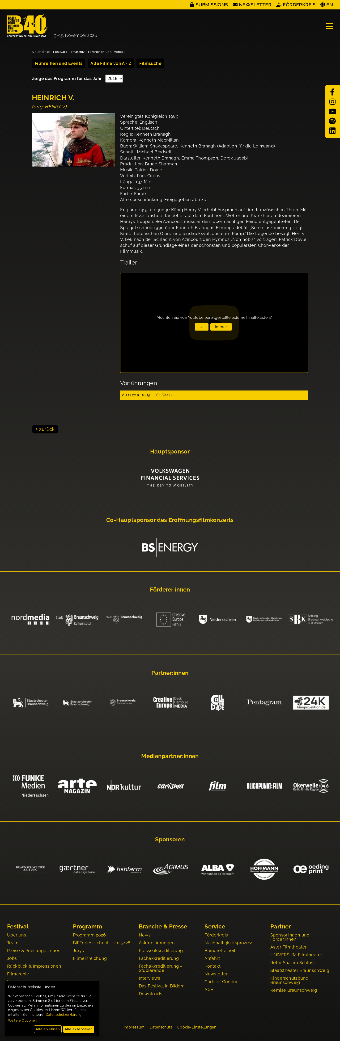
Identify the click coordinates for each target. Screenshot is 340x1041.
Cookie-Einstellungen (196, 1027)
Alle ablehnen (48, 1029)
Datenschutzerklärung (64, 1014)
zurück (47, 429)
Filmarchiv (76, 52)
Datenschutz (161, 1027)
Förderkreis (299, 5)
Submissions (212, 5)
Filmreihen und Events (105, 52)
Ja (202, 327)
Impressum (134, 1027)
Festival (59, 52)
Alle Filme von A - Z (110, 63)
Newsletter (255, 5)
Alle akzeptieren (79, 1029)
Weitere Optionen (22, 1020)
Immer (221, 327)
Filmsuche (150, 63)
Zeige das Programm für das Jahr (67, 78)
